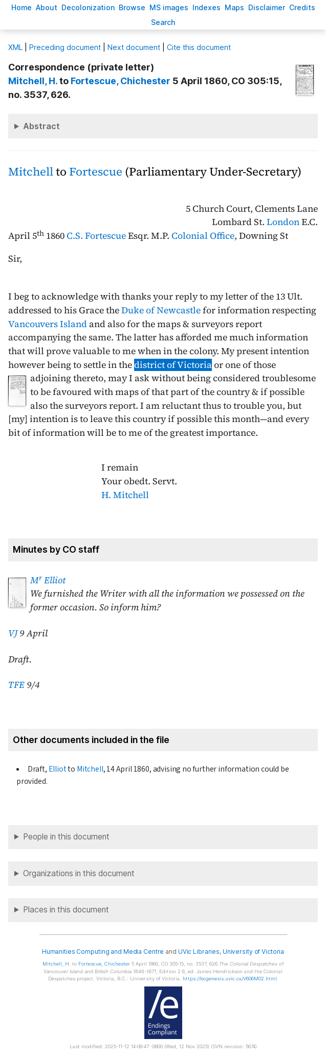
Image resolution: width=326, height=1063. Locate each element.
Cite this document (199, 47)
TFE (16, 685)
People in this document (66, 837)
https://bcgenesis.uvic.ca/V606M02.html (230, 978)
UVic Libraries (199, 951)
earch (163, 22)
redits (302, 7)
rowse (132, 7)
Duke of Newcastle (161, 310)
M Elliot (48, 580)
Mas (234, 7)
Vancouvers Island (47, 324)
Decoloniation (88, 7)
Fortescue (95, 172)
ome (21, 7)
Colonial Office (202, 236)
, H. (32, 81)
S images (168, 7)
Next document (133, 47)
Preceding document (65, 47)
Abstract (41, 126)
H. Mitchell (125, 495)
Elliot (58, 769)
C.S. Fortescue (96, 236)
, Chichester (120, 81)
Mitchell (30, 172)
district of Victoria (173, 365)
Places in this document (66, 909)
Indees (206, 7)
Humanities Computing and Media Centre (103, 951)
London (283, 222)
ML (15, 47)
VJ (12, 633)
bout (46, 7)
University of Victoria (253, 951)
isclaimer (266, 7)
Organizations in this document (79, 873)
